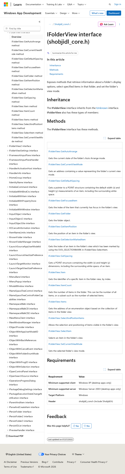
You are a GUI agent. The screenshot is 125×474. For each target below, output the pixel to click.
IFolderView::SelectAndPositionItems (66, 318)
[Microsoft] (6, 4)
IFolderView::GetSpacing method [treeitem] (24, 99)
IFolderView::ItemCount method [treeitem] (23, 113)
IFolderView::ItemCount (60, 285)
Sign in (117, 4)
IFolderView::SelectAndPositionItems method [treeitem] (27, 126)
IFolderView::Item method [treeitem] (24, 106)
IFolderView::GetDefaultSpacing (63, 180)
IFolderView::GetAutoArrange (62, 151)
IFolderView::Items (57, 301)
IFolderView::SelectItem (59, 330)
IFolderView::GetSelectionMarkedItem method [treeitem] (27, 91)
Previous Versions (29, 461)
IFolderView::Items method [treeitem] (25, 119)
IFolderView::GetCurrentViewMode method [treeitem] (27, 52)
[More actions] (119, 24)
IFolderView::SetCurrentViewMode (65, 343)
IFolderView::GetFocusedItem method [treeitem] (26, 69)
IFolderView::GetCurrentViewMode (65, 164)
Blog (44, 461)
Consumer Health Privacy (92, 461)
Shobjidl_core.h (61, 24)
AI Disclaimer (10, 461)
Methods (54, 69)
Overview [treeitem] (16, 36)
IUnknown (102, 108)
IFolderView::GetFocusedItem (62, 200)
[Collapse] (39, 22)
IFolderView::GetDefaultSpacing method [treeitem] (27, 60)
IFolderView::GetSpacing (60, 255)
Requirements (56, 73)
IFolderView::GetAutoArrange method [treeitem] (26, 43)
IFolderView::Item (56, 272)
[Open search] (110, 4)
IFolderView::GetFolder (59, 213)
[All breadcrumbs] (50, 24)
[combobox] (22, 28)
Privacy (70, 461)
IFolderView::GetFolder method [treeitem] (27, 75)
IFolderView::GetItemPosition (62, 226)
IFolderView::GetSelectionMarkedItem (67, 239)
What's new (98, 13)
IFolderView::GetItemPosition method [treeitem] (26, 82)
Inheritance (55, 65)
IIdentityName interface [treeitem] (20, 182)
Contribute (57, 461)
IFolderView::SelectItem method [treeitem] (27, 132)
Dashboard (114, 13)
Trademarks (26, 466)
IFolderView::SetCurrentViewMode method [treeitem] (27, 139)
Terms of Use (10, 466)
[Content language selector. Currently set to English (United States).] (18, 454)
